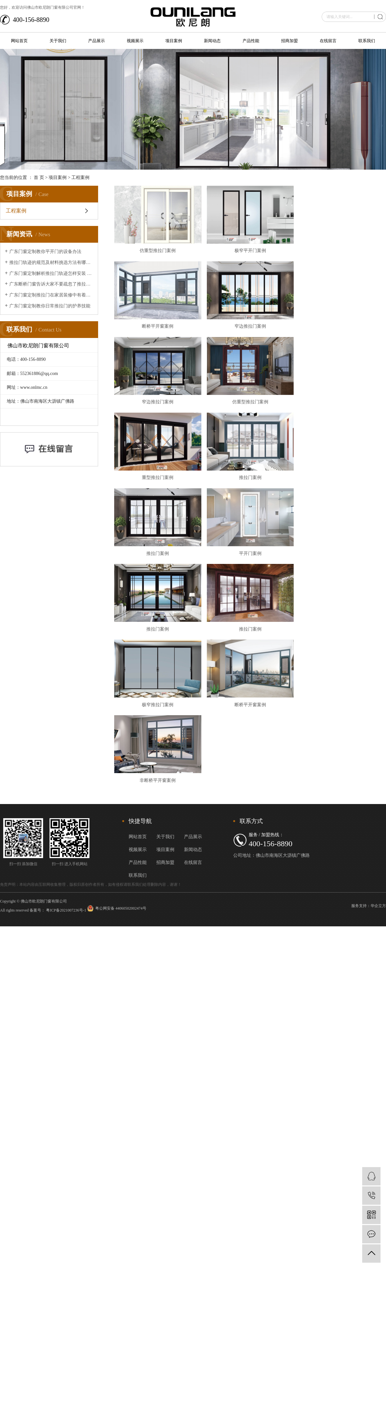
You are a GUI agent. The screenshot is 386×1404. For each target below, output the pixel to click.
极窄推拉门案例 (159, 717)
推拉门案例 (254, 484)
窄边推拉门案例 (254, 329)
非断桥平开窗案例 (159, 794)
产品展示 (96, 40)
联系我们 (366, 40)
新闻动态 (212, 40)
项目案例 (173, 40)
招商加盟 (289, 40)
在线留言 (328, 40)
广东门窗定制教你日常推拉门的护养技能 (49, 306)
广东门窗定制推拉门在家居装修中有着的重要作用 (51, 295)
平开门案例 (254, 562)
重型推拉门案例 (159, 484)
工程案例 (80, 177)
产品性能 (251, 40)
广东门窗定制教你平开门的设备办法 (45, 251)
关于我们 (58, 40)
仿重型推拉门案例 (159, 252)
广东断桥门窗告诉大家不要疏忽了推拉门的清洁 (51, 284)
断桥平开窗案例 (159, 329)
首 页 (39, 177)
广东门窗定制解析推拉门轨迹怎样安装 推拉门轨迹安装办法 (51, 273)
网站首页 (19, 40)
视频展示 (135, 40)
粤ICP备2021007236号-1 (66, 924)
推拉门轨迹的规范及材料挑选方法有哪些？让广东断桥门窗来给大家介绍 (51, 262)
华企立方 (378, 920)
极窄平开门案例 (254, 252)
